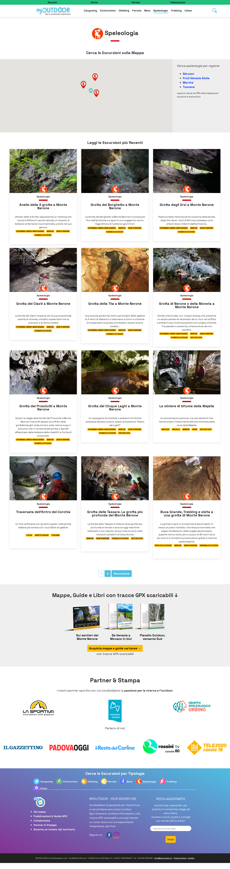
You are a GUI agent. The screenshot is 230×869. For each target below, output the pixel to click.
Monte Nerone (63, 232)
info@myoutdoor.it (163, 864)
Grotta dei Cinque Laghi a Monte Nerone (115, 411)
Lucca (29, 540)
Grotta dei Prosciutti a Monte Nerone (43, 411)
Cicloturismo (108, 11)
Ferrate (136, 11)
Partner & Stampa (45, 831)
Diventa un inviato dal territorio (54, 835)
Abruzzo (188, 74)
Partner (136, 2)
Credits (191, 864)
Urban (188, 11)
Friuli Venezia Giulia (196, 78)
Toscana (189, 87)
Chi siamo (40, 817)
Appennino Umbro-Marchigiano (30, 232)
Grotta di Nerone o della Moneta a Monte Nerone (186, 307)
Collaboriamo (42, 826)
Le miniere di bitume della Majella (187, 409)
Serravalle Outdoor (209, 550)
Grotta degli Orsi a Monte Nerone (187, 205)
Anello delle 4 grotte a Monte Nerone (43, 207)
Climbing (124, 11)
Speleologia (160, 11)
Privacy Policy (180, 864)
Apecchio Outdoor (163, 550)
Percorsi (52, 2)
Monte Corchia (41, 540)
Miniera (186, 433)
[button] (96, 93)
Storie (94, 2)
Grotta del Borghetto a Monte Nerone (115, 207)
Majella (176, 433)
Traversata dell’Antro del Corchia (43, 516)
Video (194, 433)
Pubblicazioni (177, 2)
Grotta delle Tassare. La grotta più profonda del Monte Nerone (115, 518)
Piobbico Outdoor (43, 236)
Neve (147, 11)
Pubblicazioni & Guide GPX (50, 822)
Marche (188, 82)
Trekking (176, 11)
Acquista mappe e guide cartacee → (115, 654)
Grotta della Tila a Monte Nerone (115, 305)
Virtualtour (196, 340)
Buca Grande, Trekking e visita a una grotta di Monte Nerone (186, 518)
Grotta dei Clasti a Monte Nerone (43, 305)
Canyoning (90, 11)
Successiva (122, 579)
